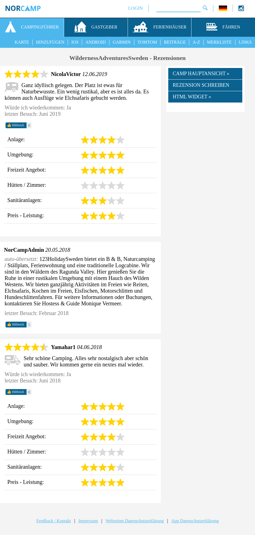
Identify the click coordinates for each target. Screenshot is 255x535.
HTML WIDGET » (192, 96)
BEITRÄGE (175, 42)
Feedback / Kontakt (53, 520)
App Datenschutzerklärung (195, 520)
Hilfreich (15, 125)
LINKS (245, 42)
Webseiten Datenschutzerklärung (135, 520)
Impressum (88, 520)
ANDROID (95, 42)
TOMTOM (147, 42)
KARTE (22, 42)
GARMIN (122, 42)
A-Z (196, 42)
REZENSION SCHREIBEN (201, 85)
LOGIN (135, 8)
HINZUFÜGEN (50, 42)
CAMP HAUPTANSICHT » (201, 73)
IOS (74, 42)
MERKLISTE (219, 42)
